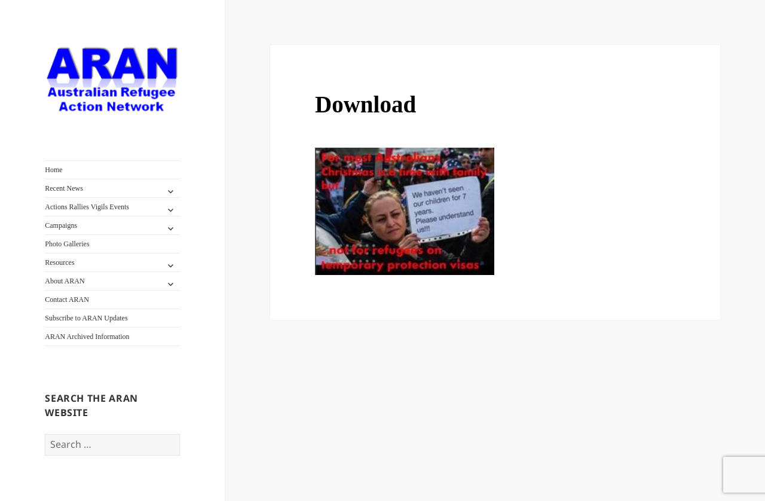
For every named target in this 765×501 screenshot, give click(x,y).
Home (53, 170)
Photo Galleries (67, 244)
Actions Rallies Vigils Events (87, 207)
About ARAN (64, 281)
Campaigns (61, 225)
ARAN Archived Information (87, 336)
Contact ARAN (67, 299)
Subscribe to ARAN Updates (86, 318)
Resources (59, 262)
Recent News (64, 188)
